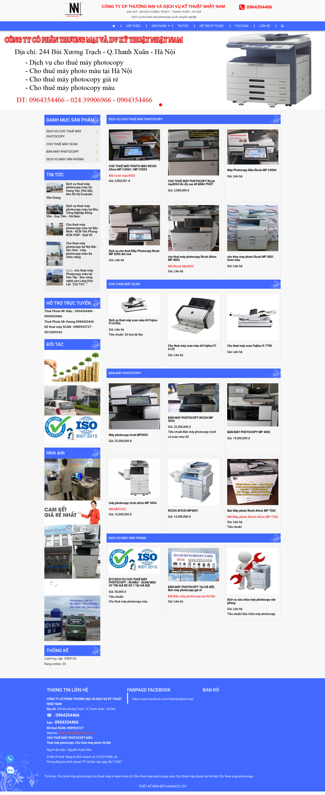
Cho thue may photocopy (236, 780)
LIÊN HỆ (265, 26)
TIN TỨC (182, 26)
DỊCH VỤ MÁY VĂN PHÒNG (127, 538)
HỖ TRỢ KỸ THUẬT (212, 26)
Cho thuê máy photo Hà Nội (93, 746)
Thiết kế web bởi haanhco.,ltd (162, 790)
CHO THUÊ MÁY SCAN (124, 284)
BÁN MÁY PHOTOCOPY (125, 373)
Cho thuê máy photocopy (74, 780)
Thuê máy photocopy (60, 746)
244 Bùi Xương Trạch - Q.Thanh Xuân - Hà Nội (86, 712)
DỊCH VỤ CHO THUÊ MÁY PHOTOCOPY (136, 119)
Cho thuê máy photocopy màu (154, 780)
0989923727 (75, 731)
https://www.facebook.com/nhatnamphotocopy (163, 702)
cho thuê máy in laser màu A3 (112, 780)
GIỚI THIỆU (133, 26)
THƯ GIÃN (241, 26)
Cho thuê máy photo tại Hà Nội (197, 780)
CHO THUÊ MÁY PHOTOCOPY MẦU (69, 741)
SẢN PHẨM (159, 26)
